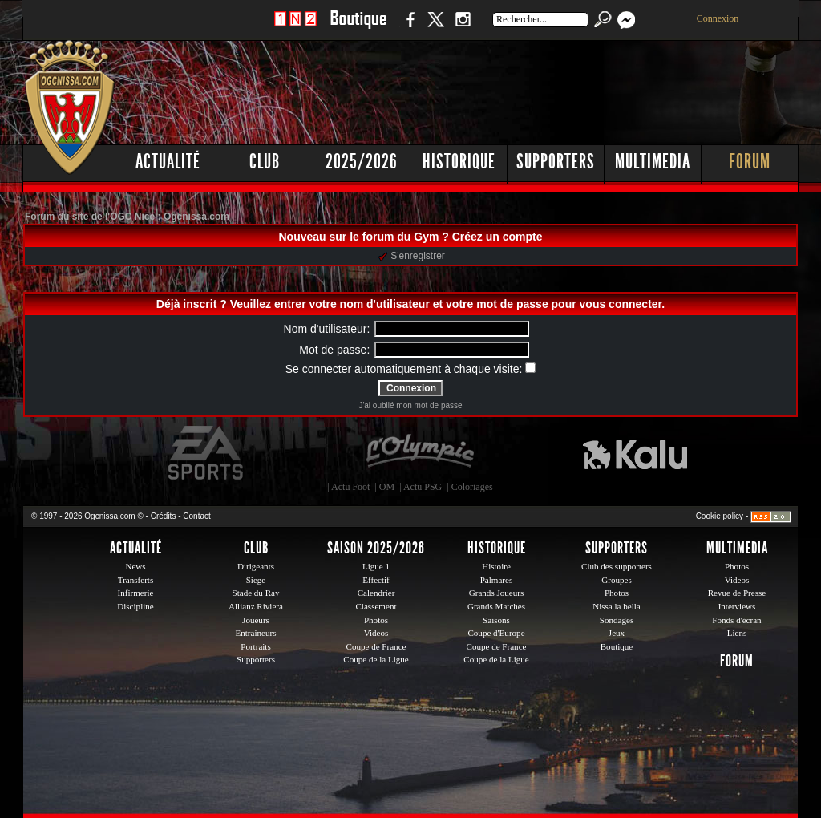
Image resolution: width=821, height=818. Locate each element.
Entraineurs (256, 633)
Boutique (358, 27)
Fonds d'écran (736, 620)
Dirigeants (255, 566)
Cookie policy (719, 516)
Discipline (135, 606)
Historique (459, 161)
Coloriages (472, 486)
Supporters (555, 161)
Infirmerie (136, 592)
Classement (375, 606)
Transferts (135, 580)
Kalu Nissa (635, 453)
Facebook (408, 27)
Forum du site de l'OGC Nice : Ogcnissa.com (127, 216)
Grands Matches (496, 606)
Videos (376, 633)
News (135, 566)
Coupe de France (376, 646)
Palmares (496, 580)
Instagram (462, 27)
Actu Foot (350, 486)
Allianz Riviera (256, 606)
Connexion (718, 18)
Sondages (616, 620)
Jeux (617, 633)
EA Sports (207, 453)
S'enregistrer (411, 255)
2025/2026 (362, 161)
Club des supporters (616, 566)
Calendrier (376, 592)
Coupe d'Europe (495, 633)
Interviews (737, 606)
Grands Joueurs (496, 592)
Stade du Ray (256, 592)
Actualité (167, 161)
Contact (196, 516)
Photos (376, 620)
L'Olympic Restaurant (419, 453)
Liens (737, 633)
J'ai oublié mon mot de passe (410, 405)
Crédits (163, 516)
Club (264, 161)
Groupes (616, 580)
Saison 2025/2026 (376, 547)
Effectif (376, 580)
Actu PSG (422, 486)
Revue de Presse (737, 592)
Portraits (256, 646)
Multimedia (652, 161)
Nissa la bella (616, 606)
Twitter (435, 27)
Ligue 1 (376, 566)
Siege (256, 580)
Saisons (496, 620)
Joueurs (255, 620)
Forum (749, 161)
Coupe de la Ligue (375, 659)
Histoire (496, 566)
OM (386, 486)
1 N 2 (295, 27)
